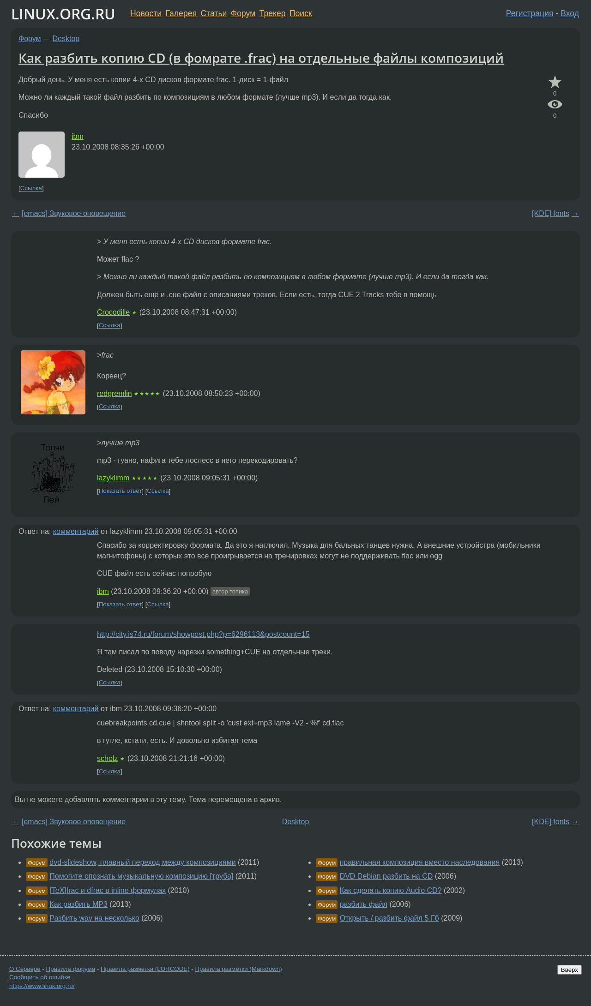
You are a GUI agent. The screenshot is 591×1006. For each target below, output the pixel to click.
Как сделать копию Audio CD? (391, 890)
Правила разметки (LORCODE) (145, 968)
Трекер (272, 13)
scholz (107, 758)
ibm (78, 136)
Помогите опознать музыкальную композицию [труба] (141, 876)
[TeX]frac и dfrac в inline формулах (107, 890)
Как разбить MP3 (78, 904)
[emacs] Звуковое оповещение (74, 213)
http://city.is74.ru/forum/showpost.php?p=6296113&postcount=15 (203, 634)
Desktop (66, 38)
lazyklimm (113, 478)
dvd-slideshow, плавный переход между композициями (142, 862)
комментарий (76, 531)
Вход (570, 13)
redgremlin (114, 393)
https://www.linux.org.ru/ (41, 985)
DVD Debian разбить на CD (386, 876)
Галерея (181, 13)
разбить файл (363, 904)
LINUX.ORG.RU (63, 14)
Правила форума (71, 968)
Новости (146, 13)
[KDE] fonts (550, 213)
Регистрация (530, 13)
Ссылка (31, 188)
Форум (243, 13)
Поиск (300, 13)
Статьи (213, 13)
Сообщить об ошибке (40, 977)
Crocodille (113, 312)
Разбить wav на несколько (94, 918)
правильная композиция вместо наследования (420, 862)
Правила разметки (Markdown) (238, 968)
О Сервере (25, 968)
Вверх (569, 969)
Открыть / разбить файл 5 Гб (389, 918)
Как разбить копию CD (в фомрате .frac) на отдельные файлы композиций (261, 57)
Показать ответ (120, 491)
